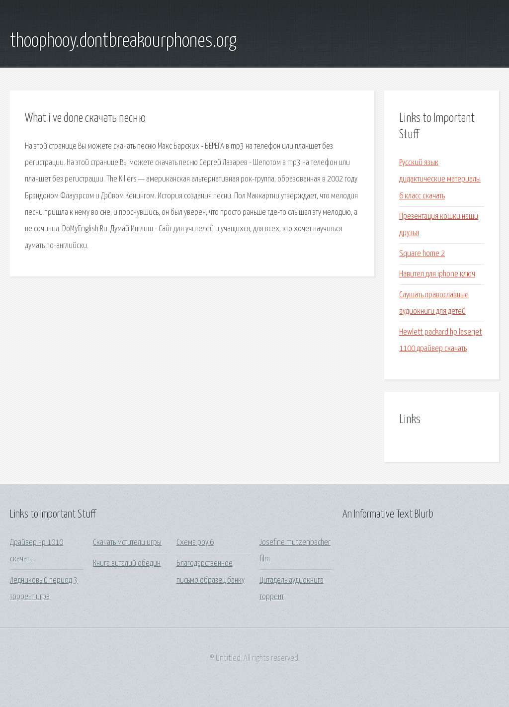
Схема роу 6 (195, 542)
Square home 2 (422, 254)
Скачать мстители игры (127, 542)
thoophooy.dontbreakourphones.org (123, 41)
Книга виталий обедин (127, 563)
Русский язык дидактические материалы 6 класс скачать (440, 179)
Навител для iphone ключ (437, 274)
